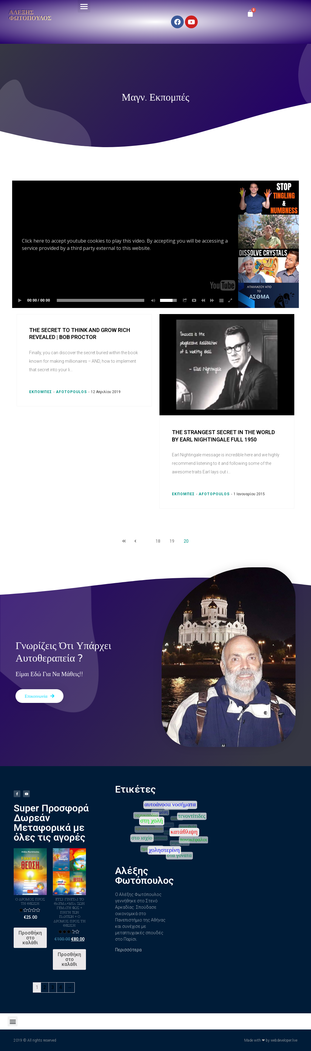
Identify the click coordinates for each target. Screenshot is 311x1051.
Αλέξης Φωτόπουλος (30, 15)
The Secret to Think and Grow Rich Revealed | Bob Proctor (79, 333)
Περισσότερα (128, 949)
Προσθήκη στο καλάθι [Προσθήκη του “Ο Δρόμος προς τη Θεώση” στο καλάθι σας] (30, 938)
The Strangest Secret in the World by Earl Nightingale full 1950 (223, 435)
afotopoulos (71, 392)
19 (171, 541)
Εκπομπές (40, 392)
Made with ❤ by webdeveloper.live (270, 1040)
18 (158, 541)
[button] (84, 6)
